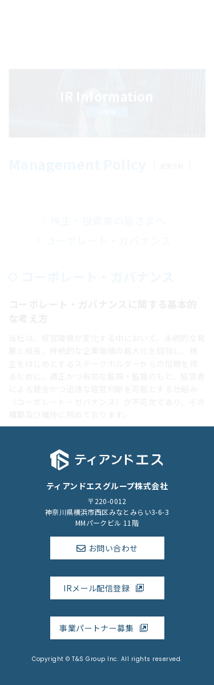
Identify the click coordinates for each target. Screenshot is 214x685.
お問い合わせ (113, 548)
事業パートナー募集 (106, 628)
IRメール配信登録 (106, 588)
